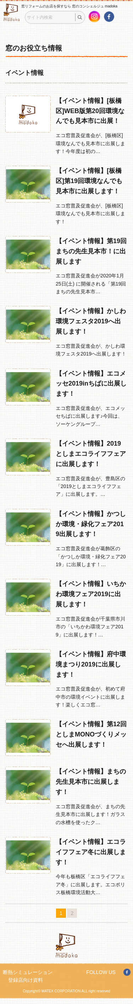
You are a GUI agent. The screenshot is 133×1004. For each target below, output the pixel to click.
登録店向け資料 (25, 980)
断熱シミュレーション (27, 972)
